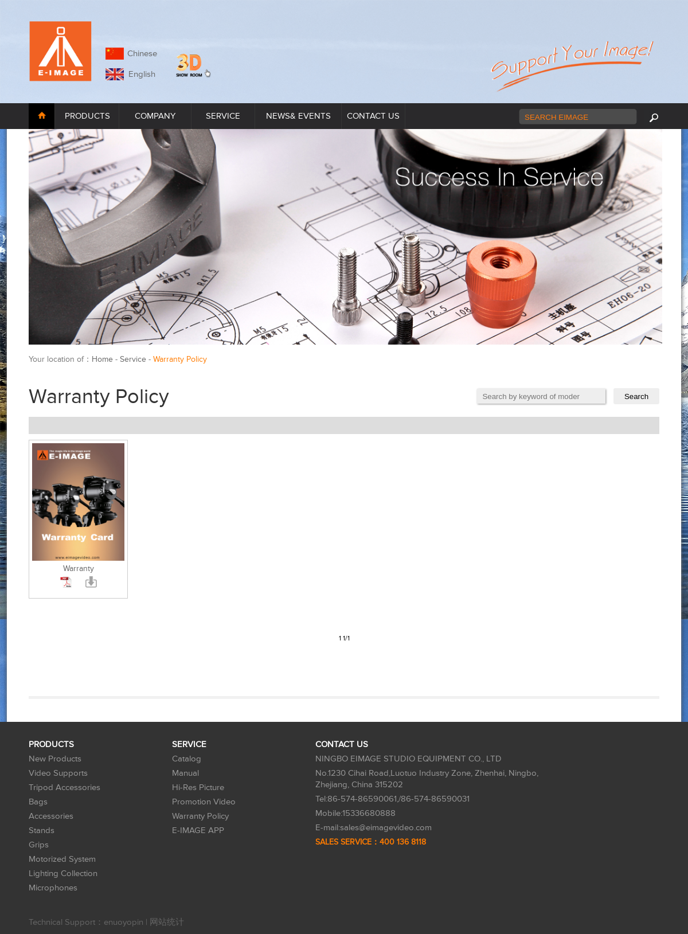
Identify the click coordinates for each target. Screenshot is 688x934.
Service (133, 359)
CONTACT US (373, 116)
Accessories (51, 816)
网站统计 (167, 922)
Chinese (142, 53)
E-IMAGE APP (198, 830)
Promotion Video (204, 801)
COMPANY (155, 116)
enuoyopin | (127, 922)
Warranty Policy (200, 816)
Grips (39, 844)
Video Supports (58, 773)
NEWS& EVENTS (298, 116)
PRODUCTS (87, 116)
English (139, 74)
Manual (185, 773)
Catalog (186, 758)
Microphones (53, 887)
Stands (41, 830)
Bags (38, 801)
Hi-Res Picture (198, 787)
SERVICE (223, 116)
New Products (55, 758)
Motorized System (62, 859)
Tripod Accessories (64, 787)
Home (102, 359)
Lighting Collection (63, 873)
